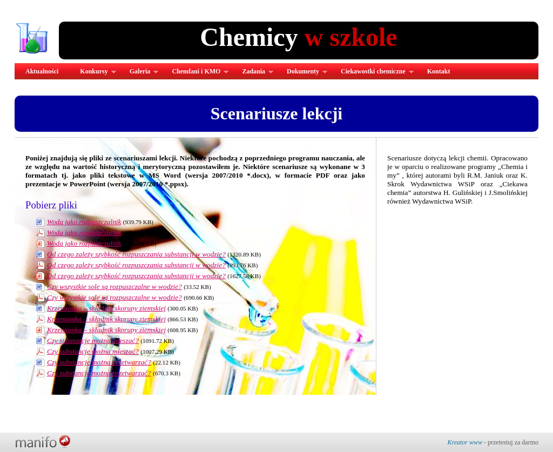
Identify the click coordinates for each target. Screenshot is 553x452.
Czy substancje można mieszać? (93, 340)
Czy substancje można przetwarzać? (99, 362)
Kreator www (464, 442)
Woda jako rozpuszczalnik (84, 222)
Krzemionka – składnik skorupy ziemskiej (106, 308)
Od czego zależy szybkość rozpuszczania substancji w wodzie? (136, 254)
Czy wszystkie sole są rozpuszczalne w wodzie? (114, 286)
